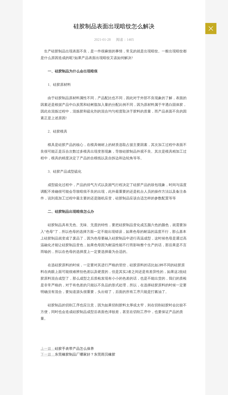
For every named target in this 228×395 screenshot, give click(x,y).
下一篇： (78, 354)
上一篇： (67, 348)
